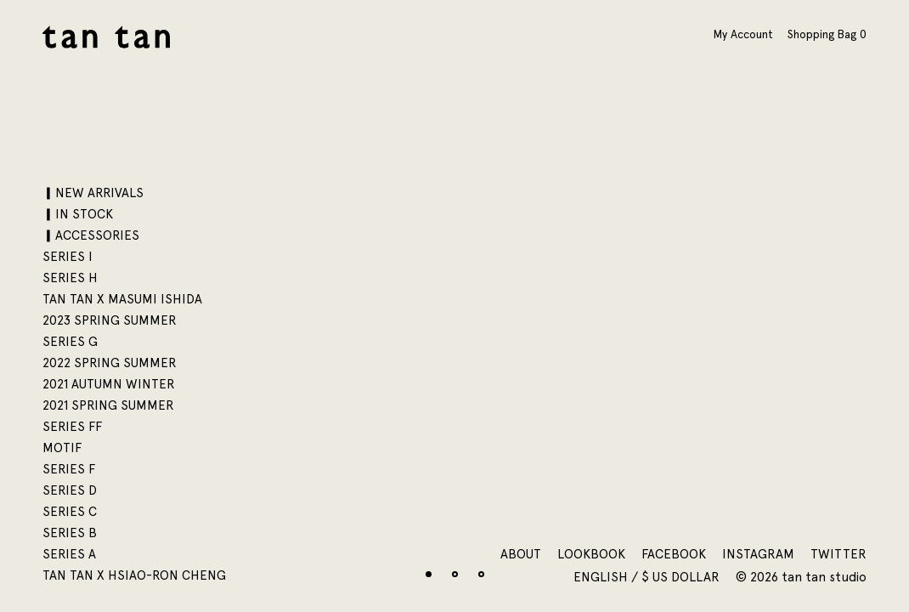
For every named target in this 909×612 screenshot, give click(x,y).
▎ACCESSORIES (90, 235)
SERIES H (70, 278)
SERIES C (69, 511)
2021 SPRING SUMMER (108, 405)
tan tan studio (106, 37)
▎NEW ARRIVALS (93, 193)
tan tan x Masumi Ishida (122, 299)
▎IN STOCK (77, 214)
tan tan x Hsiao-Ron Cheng (134, 575)
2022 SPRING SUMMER (109, 363)
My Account (743, 34)
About (520, 554)
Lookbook (591, 554)
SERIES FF (72, 426)
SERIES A (69, 554)
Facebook (673, 554)
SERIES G (70, 341)
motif (62, 448)
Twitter (838, 554)
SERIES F (68, 469)
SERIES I (67, 256)
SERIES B (69, 533)
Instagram (758, 554)
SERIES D (69, 490)
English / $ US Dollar (648, 577)
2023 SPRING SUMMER (109, 320)
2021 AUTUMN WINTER (108, 384)
